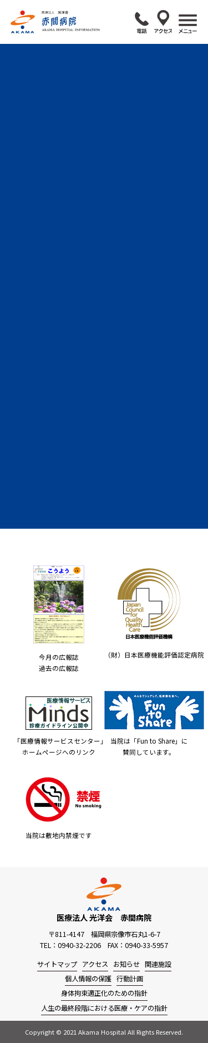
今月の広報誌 (59, 657)
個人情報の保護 (88, 979)
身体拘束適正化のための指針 (104, 993)
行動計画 (129, 979)
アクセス (163, 21)
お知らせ (126, 964)
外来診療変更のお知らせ (103, 197)
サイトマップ (57, 964)
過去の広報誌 (59, 668)
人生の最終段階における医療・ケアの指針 (104, 1008)
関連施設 (158, 964)
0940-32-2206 (142, 22)
